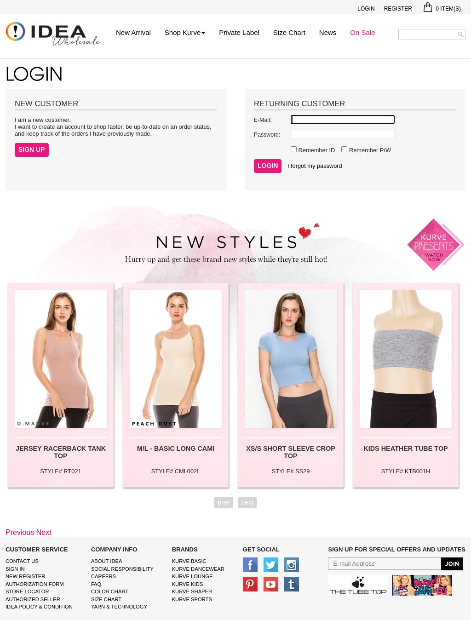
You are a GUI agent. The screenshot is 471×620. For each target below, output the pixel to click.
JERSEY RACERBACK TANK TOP (61, 452)
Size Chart (289, 32)
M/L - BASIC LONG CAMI (175, 448)
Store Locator (27, 591)
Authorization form (35, 584)
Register (398, 9)
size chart (106, 599)
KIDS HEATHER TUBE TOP (405, 448)
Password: (267, 135)
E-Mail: (262, 120)
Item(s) (442, 9)
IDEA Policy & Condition (39, 606)
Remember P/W (369, 150)
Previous (20, 532)
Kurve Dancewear (198, 569)
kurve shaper (192, 591)
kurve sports (192, 599)
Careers (103, 576)
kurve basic (189, 561)
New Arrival (133, 32)
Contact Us (22, 561)
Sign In (15, 569)
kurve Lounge (192, 576)
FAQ (96, 584)
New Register (25, 576)
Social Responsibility (122, 569)
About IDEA (106, 561)
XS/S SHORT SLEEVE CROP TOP (290, 452)
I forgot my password (314, 165)
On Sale (362, 32)
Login (365, 9)
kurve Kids (187, 584)
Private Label (239, 32)
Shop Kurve (185, 32)
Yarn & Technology (119, 606)
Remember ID (316, 150)
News (328, 32)
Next (44, 532)
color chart (109, 591)
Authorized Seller (33, 599)
